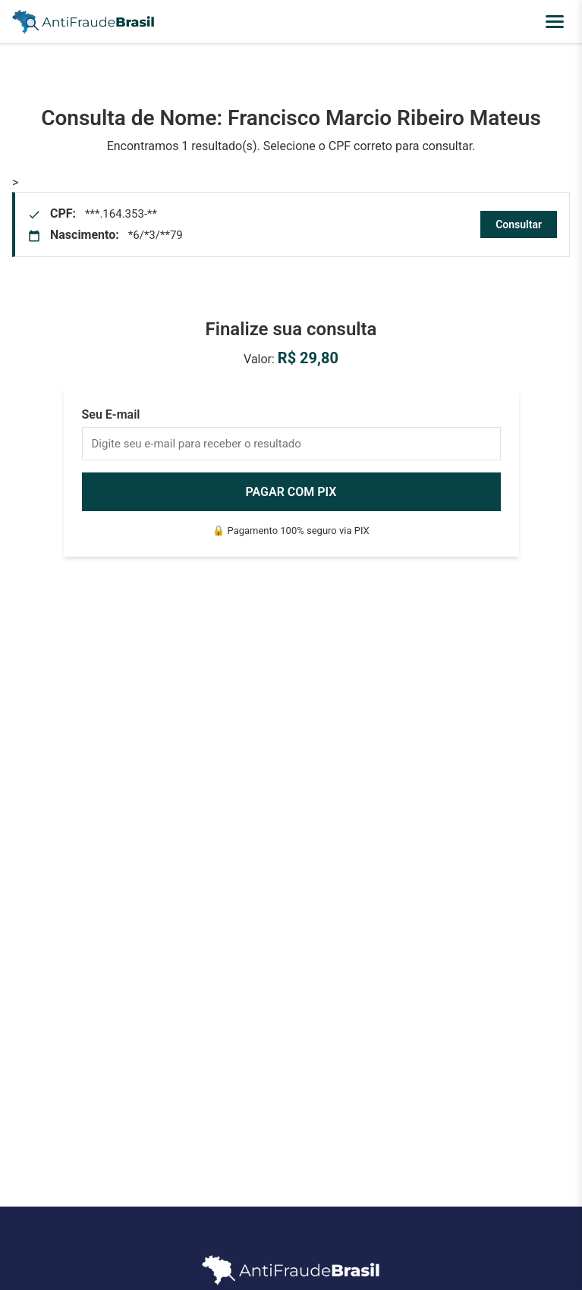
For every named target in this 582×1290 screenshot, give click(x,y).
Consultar (518, 224)
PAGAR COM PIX (291, 492)
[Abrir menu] (555, 21)
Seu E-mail (111, 414)
